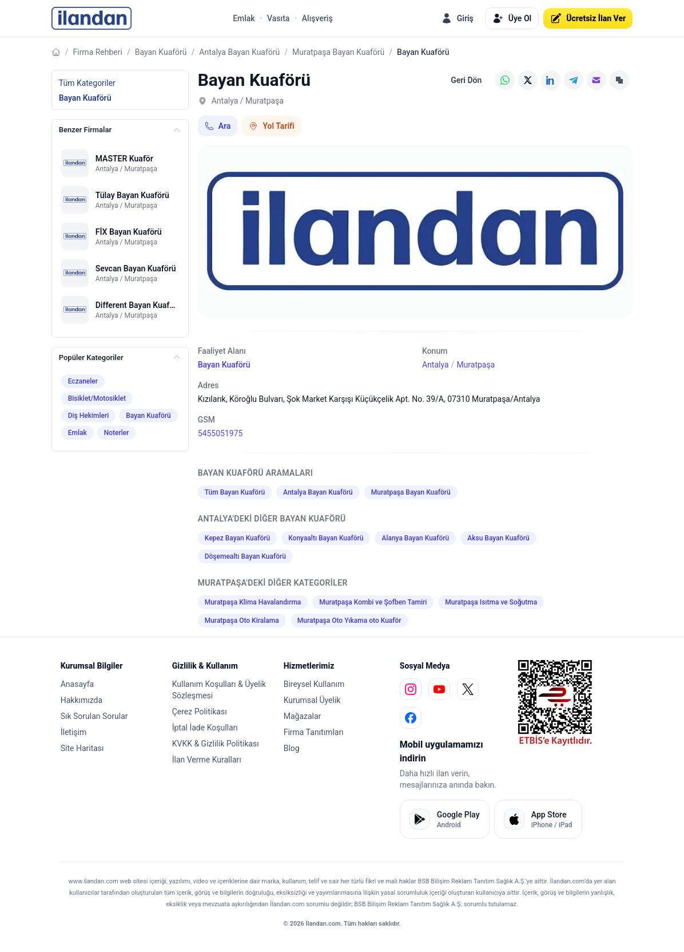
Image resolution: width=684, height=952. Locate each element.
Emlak (244, 18)
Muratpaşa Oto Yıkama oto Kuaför (349, 621)
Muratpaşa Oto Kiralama (242, 621)
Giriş (457, 18)
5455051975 (220, 433)
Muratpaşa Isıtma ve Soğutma (491, 602)
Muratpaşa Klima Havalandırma (253, 602)
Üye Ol (511, 18)
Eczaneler (83, 381)
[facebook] (410, 718)
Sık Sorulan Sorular (94, 716)
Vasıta (278, 18)
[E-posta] (596, 80)
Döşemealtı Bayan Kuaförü (245, 556)
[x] (468, 689)
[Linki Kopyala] (619, 80)
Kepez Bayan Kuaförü (237, 538)
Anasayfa (77, 684)
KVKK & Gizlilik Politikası (215, 743)
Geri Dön (466, 80)
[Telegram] (573, 80)
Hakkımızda (81, 700)
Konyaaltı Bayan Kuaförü (325, 538)
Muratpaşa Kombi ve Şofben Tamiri (373, 602)
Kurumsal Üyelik (312, 700)
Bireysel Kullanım (314, 684)
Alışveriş (317, 18)
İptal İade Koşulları (205, 727)
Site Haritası (82, 748)
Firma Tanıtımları (314, 732)
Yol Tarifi (271, 126)
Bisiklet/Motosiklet (97, 398)
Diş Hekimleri (88, 416)
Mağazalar (302, 716)
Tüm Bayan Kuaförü (235, 492)
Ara (218, 126)
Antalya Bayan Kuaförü (239, 52)
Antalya (435, 364)
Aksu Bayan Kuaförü (498, 538)
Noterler (116, 433)
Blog (292, 748)
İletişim (74, 732)
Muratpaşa (475, 364)
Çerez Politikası (199, 711)
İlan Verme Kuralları (206, 759)
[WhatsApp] (505, 80)
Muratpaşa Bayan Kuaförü (338, 52)
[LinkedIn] (550, 80)
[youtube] (439, 689)
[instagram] (410, 689)
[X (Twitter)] (528, 80)
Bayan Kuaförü (161, 52)
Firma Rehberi (97, 52)
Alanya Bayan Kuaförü (415, 538)
